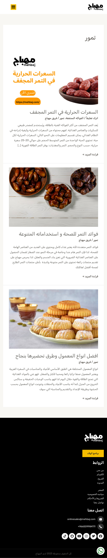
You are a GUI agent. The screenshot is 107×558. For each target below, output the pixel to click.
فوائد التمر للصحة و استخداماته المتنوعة (58, 234)
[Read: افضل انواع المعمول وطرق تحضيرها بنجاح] (53, 318)
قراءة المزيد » (90, 154)
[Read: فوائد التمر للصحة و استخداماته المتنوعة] (53, 196)
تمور (62, 118)
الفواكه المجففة (74, 118)
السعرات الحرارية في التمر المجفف (64, 112)
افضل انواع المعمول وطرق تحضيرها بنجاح (56, 356)
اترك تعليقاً (92, 118)
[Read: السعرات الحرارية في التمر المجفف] (53, 79)
